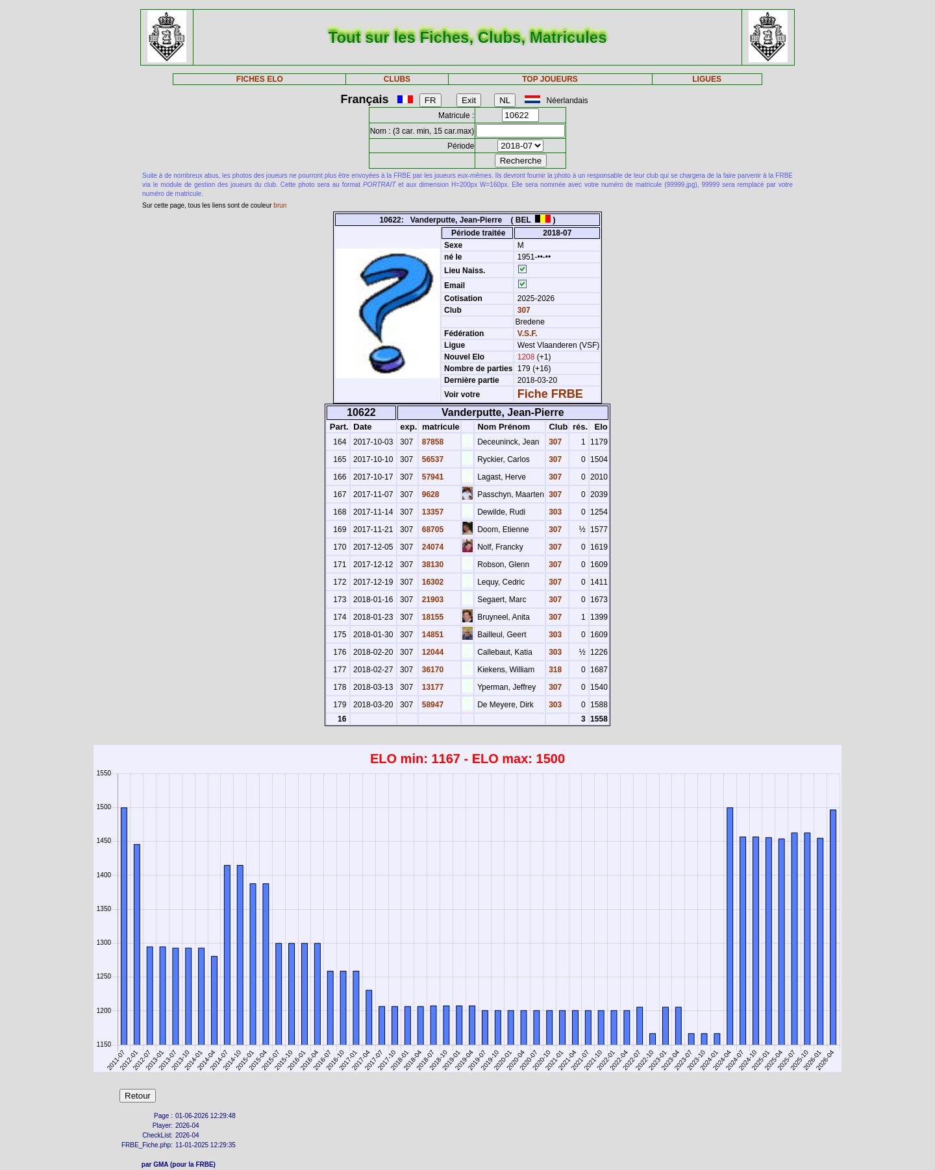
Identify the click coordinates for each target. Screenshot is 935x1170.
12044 (431, 652)
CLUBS (397, 79)
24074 (431, 547)
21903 (431, 599)
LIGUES (706, 79)
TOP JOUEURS (550, 79)
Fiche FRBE (550, 393)
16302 (431, 582)
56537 (431, 459)
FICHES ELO (259, 79)
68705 (431, 529)
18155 (431, 617)
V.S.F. (527, 333)
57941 (431, 476)
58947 (431, 704)
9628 (429, 494)
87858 (431, 441)
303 (554, 512)
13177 (431, 687)
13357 (431, 512)
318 (554, 669)
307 (522, 310)
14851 (431, 634)
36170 (431, 669)
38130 (431, 564)
